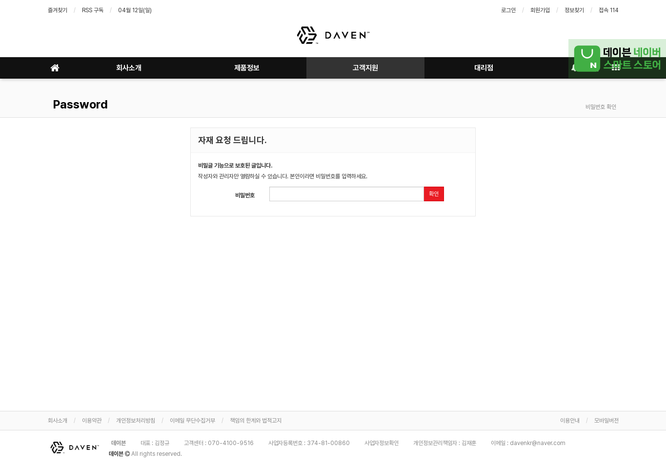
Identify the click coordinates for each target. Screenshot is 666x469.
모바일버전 (606, 420)
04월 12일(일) (135, 10)
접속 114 (609, 10)
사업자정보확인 (381, 443)
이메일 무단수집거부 (192, 420)
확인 (434, 194)
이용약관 (91, 420)
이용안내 (570, 420)
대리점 (483, 68)
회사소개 (128, 68)
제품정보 (247, 68)
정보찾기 (574, 10)
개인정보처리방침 (135, 420)
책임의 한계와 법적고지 (256, 420)
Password (79, 104)
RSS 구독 (92, 10)
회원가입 (540, 10)
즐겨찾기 (57, 10)
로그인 (508, 10)
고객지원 (365, 68)
